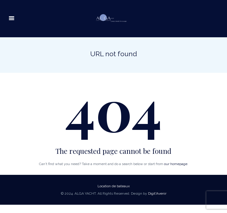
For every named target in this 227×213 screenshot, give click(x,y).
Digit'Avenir (157, 193)
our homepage (175, 164)
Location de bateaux (114, 186)
